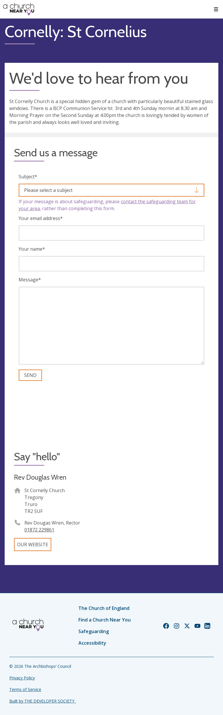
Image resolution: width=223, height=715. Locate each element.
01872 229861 (39, 530)
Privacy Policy (22, 678)
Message (30, 279)
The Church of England (104, 608)
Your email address (41, 218)
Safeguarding (93, 631)
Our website (32, 544)
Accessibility (92, 643)
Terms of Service (25, 689)
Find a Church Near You (104, 620)
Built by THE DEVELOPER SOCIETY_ (42, 701)
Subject (28, 176)
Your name (32, 249)
